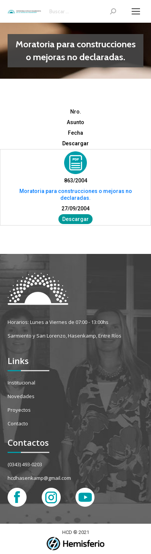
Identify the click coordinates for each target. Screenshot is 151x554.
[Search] (83, 11)
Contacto (18, 423)
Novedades (21, 396)
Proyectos (19, 409)
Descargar (75, 219)
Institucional (21, 382)
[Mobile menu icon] (135, 11)
